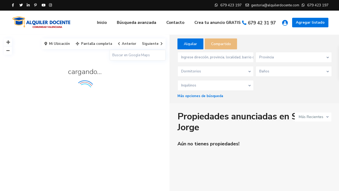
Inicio (102, 22)
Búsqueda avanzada (136, 22)
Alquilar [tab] (190, 43)
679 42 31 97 (262, 23)
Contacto (175, 22)
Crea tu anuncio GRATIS (217, 22)
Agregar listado (310, 22)
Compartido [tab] (221, 43)
